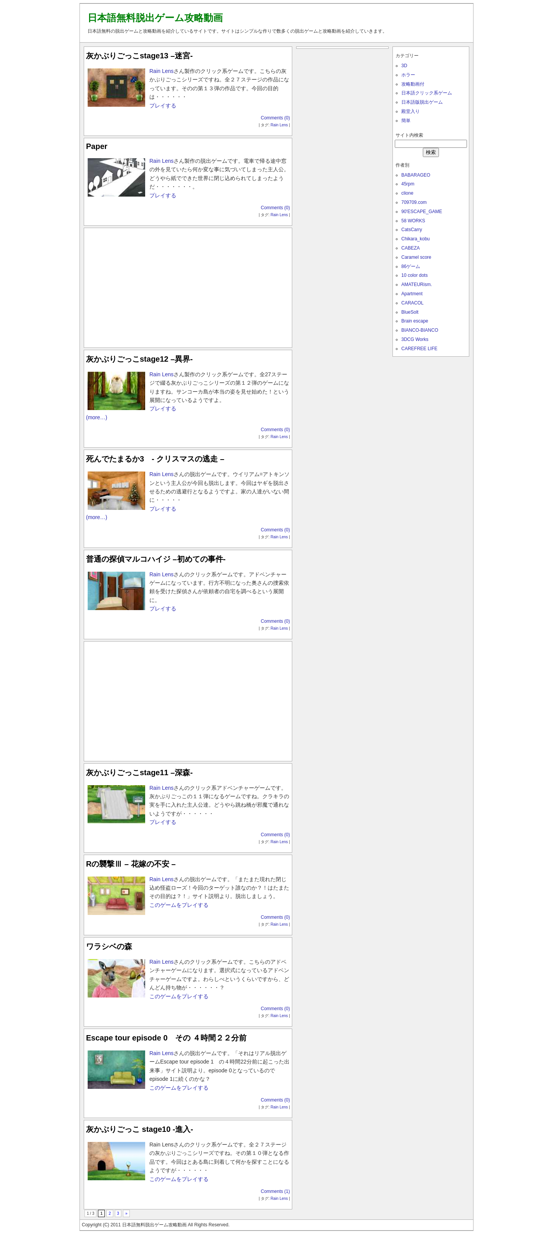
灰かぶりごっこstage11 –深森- (139, 772)
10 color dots (414, 275)
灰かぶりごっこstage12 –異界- (139, 359)
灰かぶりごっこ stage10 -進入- (139, 1129)
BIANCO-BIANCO (419, 330)
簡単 (406, 120)
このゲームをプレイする (179, 905)
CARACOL (412, 303)
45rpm (407, 184)
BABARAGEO (415, 175)
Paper (97, 146)
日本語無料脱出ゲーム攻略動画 (155, 17)
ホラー (408, 75)
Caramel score (416, 257)
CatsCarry (411, 229)
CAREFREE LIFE (419, 348)
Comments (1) (275, 1191)
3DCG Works (414, 339)
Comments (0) (275, 118)
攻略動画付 (412, 84)
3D (404, 65)
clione (407, 193)
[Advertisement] (188, 286)
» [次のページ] (126, 1213)
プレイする (162, 106)
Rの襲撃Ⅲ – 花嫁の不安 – (131, 864)
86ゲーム (410, 266)
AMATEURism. (416, 284)
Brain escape (414, 321)
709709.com (414, 202)
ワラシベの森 (109, 946)
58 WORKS (413, 220)
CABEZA (410, 248)
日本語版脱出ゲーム (422, 102)
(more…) (96, 417)
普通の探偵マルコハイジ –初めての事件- (155, 559)
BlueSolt (410, 312)
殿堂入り (410, 111)
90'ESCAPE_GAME (421, 211)
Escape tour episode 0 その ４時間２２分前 (166, 1038)
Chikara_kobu (415, 239)
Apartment (411, 293)
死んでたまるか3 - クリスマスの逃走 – (155, 459)
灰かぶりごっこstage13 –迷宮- (139, 55)
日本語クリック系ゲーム (426, 93)
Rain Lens (161, 71)
